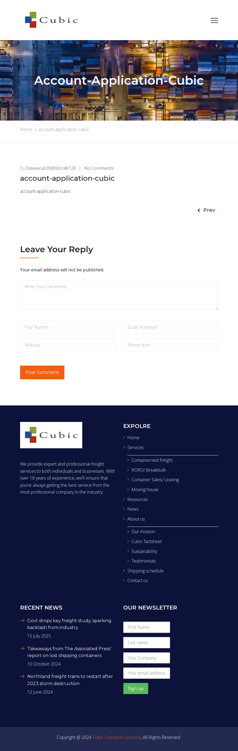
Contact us (137, 580)
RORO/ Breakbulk (149, 470)
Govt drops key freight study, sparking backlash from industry (69, 624)
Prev (206, 210)
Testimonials (144, 561)
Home (133, 438)
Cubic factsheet (147, 541)
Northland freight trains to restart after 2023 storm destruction (70, 680)
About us (136, 519)
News (132, 509)
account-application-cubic (45, 191)
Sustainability (144, 551)
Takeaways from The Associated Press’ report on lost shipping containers (69, 652)
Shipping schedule (145, 571)
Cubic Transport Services (116, 737)
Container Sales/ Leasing (155, 480)
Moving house (145, 489)
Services (135, 447)
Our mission (143, 532)
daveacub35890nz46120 (51, 168)
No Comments (99, 168)
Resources (137, 499)
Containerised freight (152, 460)
